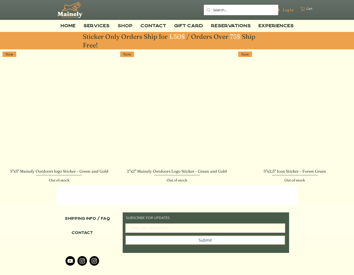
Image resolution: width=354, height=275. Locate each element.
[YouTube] (70, 261)
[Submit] (205, 240)
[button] (308, 9)
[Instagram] (82, 261)
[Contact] (82, 233)
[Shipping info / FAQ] (87, 218)
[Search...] (240, 10)
